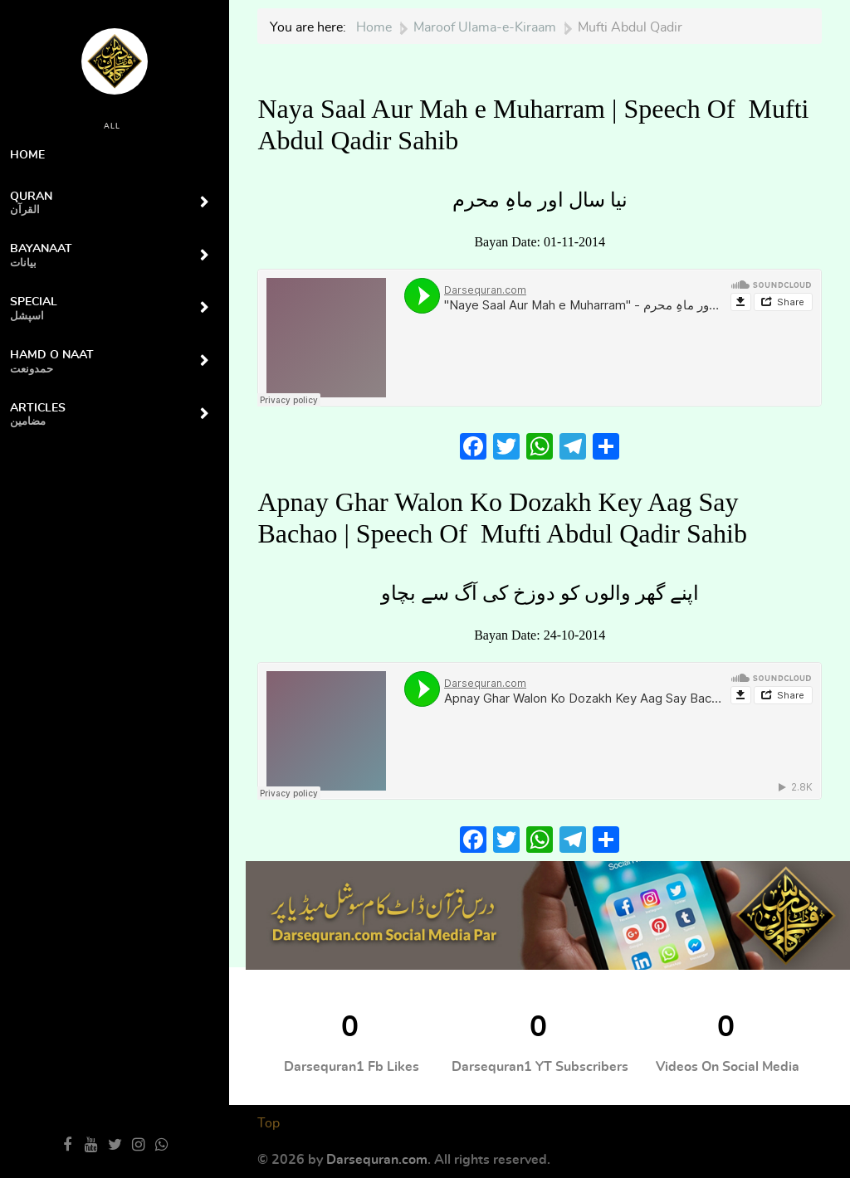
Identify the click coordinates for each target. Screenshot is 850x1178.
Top (268, 1123)
